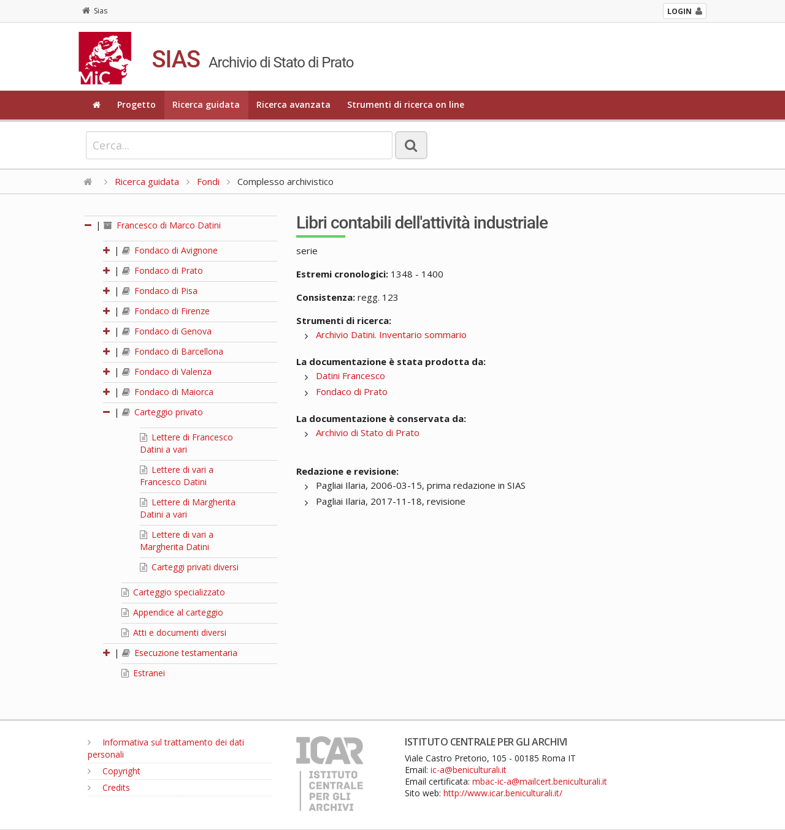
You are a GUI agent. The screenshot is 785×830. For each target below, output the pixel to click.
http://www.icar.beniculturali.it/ (502, 793)
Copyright (114, 771)
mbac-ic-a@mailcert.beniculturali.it (539, 781)
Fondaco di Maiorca (167, 392)
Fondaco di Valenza (167, 371)
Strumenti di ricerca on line (405, 104)
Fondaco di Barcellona (172, 351)
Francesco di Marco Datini (162, 225)
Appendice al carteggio (172, 612)
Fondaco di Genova (167, 331)
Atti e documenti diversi (173, 632)
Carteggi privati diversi (189, 567)
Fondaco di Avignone (170, 250)
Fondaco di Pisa (159, 290)
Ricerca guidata (206, 104)
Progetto (136, 104)
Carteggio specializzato (173, 592)
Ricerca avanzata (293, 104)
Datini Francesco (350, 375)
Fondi (208, 181)
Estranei (143, 673)
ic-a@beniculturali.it (469, 769)
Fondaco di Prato (162, 270)
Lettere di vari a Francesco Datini (176, 476)
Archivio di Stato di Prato (367, 432)
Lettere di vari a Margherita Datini (176, 541)
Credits (109, 787)
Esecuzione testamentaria (179, 652)
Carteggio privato (162, 412)
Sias (94, 11)
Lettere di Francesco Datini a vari (186, 443)
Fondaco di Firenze (166, 311)
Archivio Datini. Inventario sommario (391, 334)
